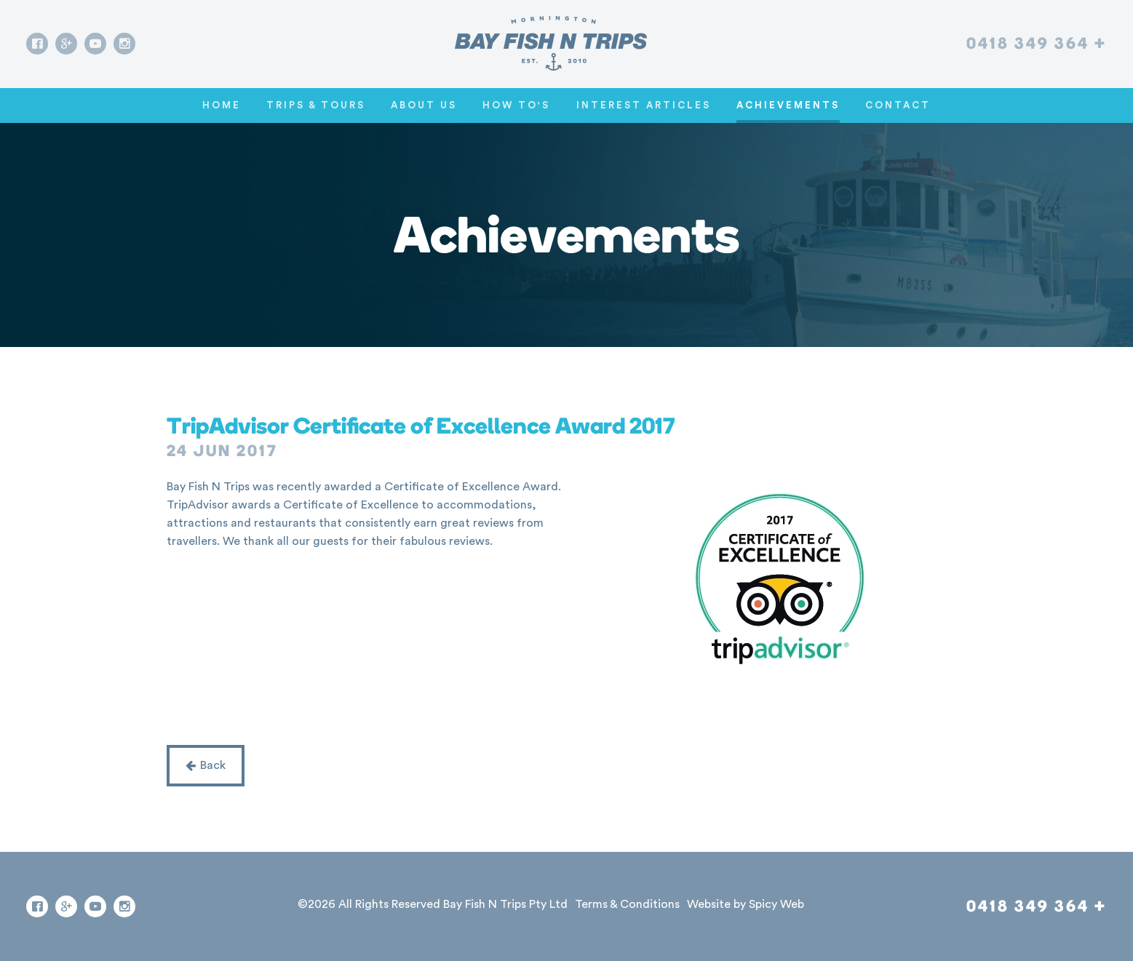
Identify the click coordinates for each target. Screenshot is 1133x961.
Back (206, 765)
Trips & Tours (315, 105)
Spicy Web (776, 904)
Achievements (788, 105)
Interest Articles (643, 105)
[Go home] (551, 43)
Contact (898, 105)
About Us (424, 105)
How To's (516, 105)
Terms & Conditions (627, 904)
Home (221, 105)
